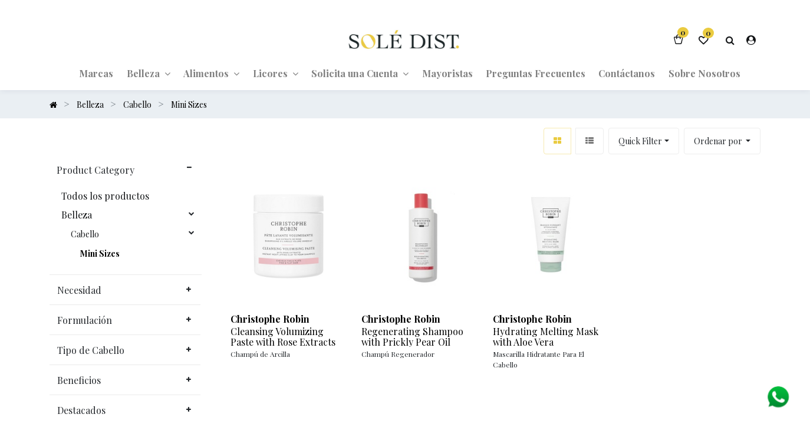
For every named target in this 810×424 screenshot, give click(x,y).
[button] (722, 141)
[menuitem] (96, 73)
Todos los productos (105, 196)
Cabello (85, 234)
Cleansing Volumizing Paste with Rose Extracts (283, 336)
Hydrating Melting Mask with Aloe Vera (545, 336)
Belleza (76, 215)
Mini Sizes (100, 254)
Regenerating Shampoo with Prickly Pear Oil (412, 336)
